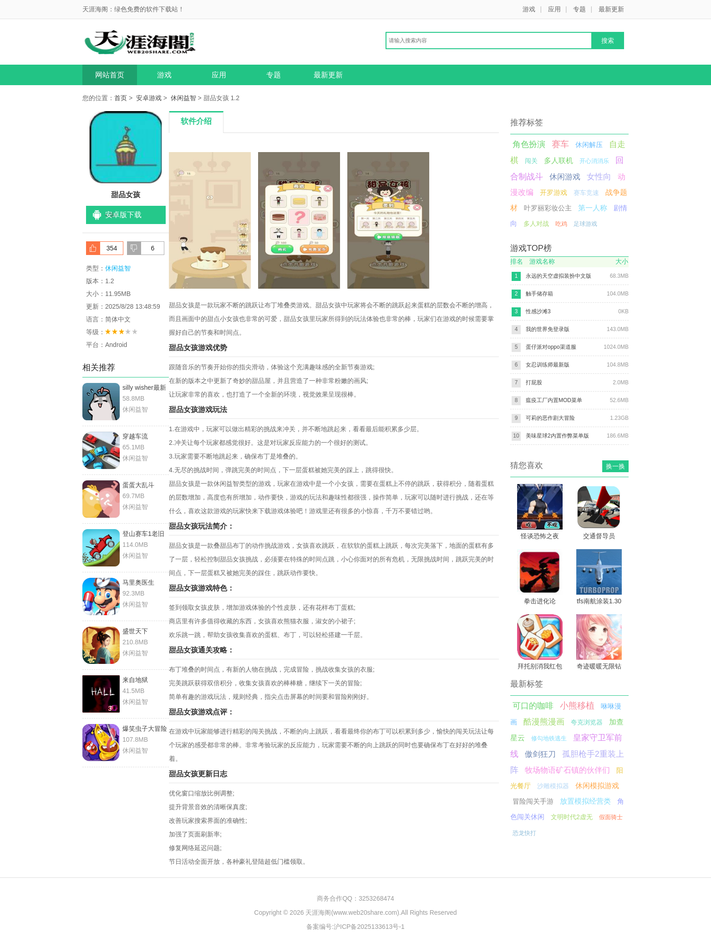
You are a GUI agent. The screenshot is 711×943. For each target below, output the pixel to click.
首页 (120, 98)
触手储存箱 (539, 294)
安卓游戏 (149, 98)
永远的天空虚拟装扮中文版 (558, 276)
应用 (554, 9)
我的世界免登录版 (547, 329)
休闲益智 (183, 98)
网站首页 (109, 75)
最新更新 (611, 9)
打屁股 (534, 382)
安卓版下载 (123, 215)
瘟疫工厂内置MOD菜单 (554, 400)
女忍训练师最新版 (547, 365)
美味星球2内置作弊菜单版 (557, 436)
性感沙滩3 (538, 311)
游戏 (529, 9)
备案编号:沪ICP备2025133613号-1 (355, 926)
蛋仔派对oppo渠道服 (551, 347)
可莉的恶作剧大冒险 (550, 418)
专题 (579, 9)
